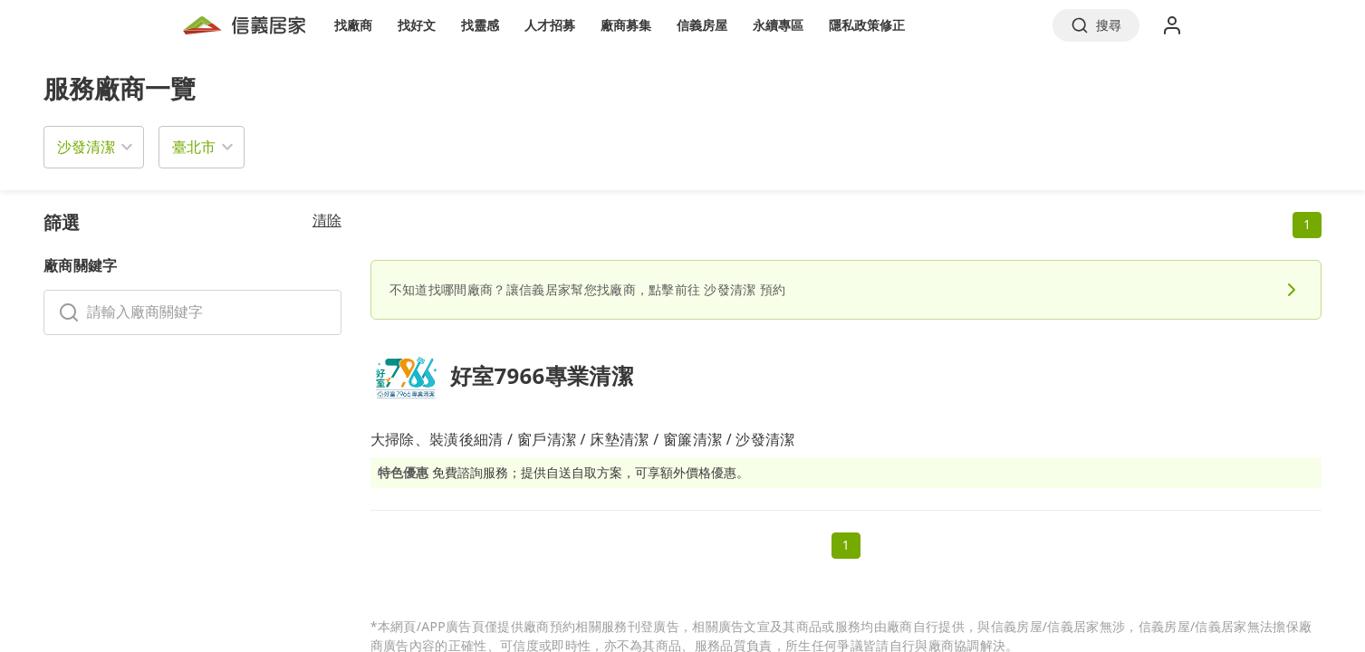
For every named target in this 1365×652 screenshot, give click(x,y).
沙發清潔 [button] (86, 147)
